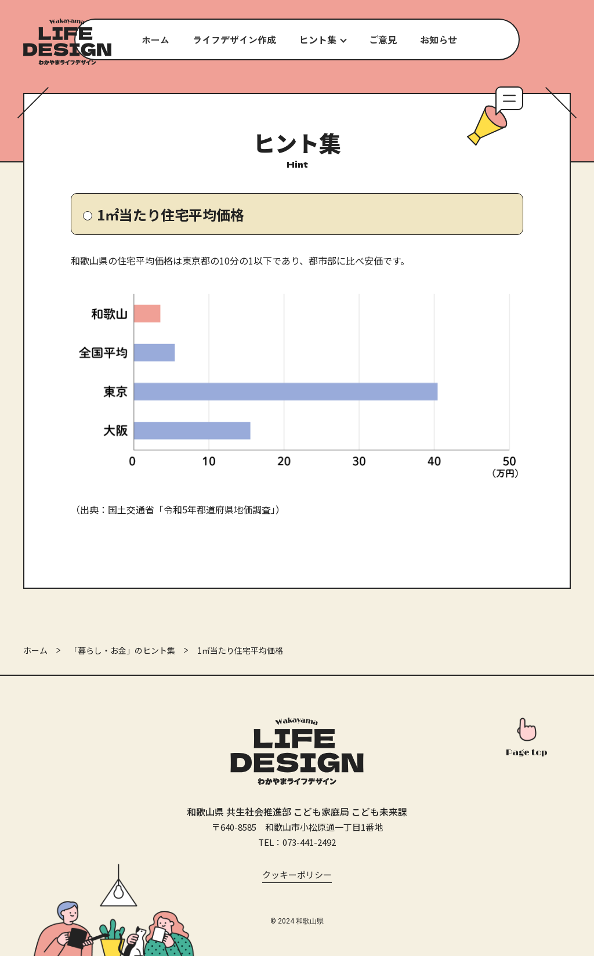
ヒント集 (317, 39)
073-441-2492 (309, 842)
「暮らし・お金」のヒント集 (122, 650)
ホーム (35, 650)
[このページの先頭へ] (527, 738)
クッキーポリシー (297, 874)
